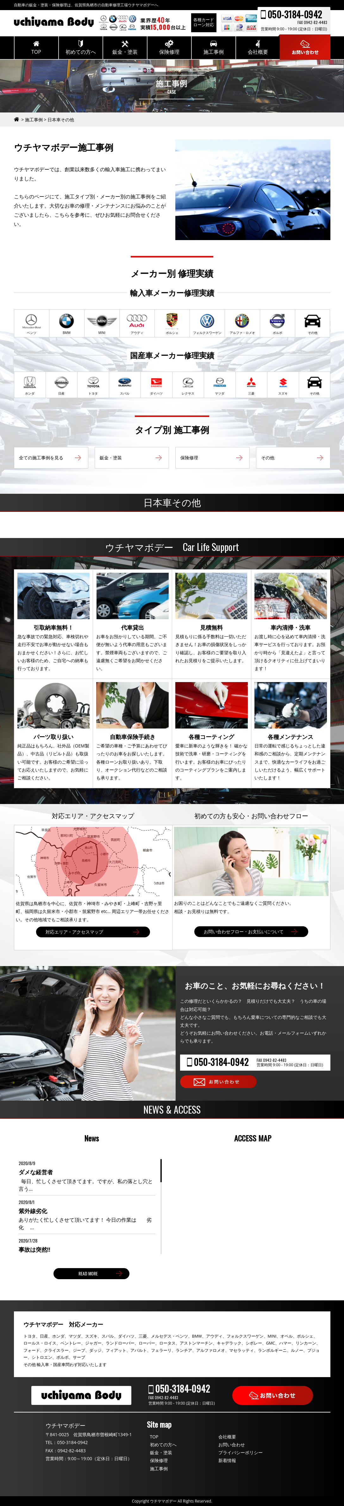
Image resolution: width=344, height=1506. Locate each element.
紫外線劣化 (33, 1211)
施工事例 (159, 1469)
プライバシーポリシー (240, 1452)
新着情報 (227, 1460)
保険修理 (159, 1460)
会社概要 (227, 1437)
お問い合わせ (231, 1445)
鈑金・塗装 (161, 1452)
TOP (154, 1437)
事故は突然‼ (34, 1249)
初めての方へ (163, 1445)
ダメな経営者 (36, 1172)
